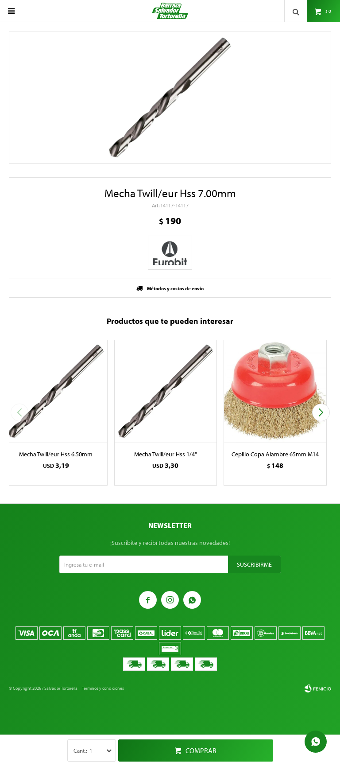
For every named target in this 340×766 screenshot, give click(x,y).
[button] (321, 412)
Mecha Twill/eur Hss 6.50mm (56, 454)
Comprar (200, 750)
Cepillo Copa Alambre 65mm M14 (275, 454)
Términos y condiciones (103, 688)
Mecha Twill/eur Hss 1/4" (165, 454)
